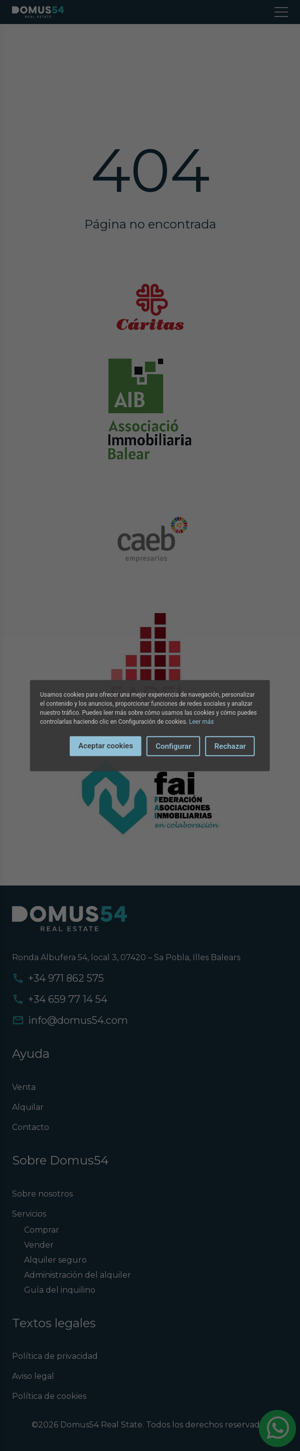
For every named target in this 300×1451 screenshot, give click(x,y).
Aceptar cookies (105, 745)
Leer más (201, 721)
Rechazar (230, 745)
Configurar (173, 745)
